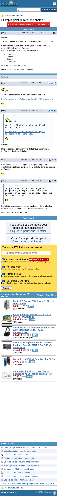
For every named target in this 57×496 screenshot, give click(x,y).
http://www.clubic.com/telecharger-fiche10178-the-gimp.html (27, 99)
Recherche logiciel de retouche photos (20, 458)
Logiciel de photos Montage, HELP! (19, 480)
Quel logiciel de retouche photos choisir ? (22, 462)
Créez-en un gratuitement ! (28, 241)
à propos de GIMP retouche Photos (19, 469)
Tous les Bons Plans (46, 295)
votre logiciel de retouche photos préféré (21, 465)
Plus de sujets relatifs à (28, 483)
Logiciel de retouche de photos (17, 473)
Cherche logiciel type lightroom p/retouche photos (25, 447)
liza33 (3, 83)
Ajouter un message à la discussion (28, 24)
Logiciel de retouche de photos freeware (21, 476)
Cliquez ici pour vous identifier (28, 231)
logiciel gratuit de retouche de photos (20, 451)
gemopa (4, 33)
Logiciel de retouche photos (16, 454)
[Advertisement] (28, 413)
